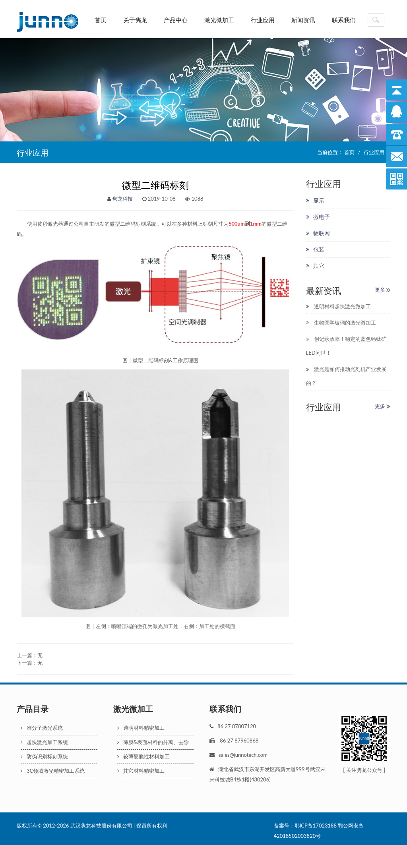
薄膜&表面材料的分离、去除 (153, 742)
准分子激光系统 (42, 728)
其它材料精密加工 (141, 771)
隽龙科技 (122, 198)
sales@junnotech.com (243, 755)
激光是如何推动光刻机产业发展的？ (346, 376)
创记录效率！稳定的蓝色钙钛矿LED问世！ (346, 346)
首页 (101, 19)
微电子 (318, 216)
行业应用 (263, 19)
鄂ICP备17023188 (316, 825)
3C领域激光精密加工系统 (53, 771)
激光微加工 (219, 19)
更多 (382, 289)
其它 (315, 265)
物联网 (318, 233)
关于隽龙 (135, 19)
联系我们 (344, 19)
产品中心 (176, 19)
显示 (315, 200)
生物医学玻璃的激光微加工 (341, 322)
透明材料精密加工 (141, 728)
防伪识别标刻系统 (44, 756)
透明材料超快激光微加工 (338, 306)
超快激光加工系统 (44, 742)
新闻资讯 (303, 19)
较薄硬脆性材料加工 (143, 756)
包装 (315, 249)
